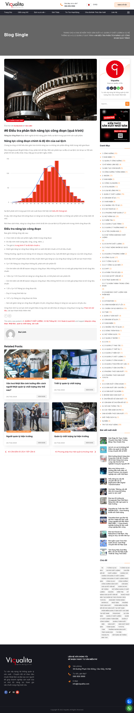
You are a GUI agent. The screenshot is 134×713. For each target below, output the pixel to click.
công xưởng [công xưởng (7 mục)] (123, 581)
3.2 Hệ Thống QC (50, 321)
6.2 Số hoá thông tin (110, 406)
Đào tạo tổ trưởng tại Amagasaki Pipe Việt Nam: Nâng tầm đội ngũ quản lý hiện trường (118, 501)
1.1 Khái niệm (107, 157)
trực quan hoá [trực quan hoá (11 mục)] (107, 632)
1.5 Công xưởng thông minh (113, 172)
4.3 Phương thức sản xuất (113, 371)
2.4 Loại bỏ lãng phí (110, 190)
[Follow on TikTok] (111, 88)
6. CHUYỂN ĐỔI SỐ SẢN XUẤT (113, 399)
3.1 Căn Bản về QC (109, 198)
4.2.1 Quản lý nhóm (110, 338)
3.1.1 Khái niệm (107, 201)
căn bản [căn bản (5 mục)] (125, 584)
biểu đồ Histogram (59, 211)
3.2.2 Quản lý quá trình (82, 35)
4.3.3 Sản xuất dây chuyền (113, 387)
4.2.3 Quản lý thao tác (111, 345)
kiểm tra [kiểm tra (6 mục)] (120, 592)
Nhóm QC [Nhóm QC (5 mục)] (105, 602)
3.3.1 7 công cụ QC (109, 261)
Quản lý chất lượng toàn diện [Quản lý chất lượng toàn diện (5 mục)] (114, 617)
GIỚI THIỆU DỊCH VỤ (109, 417)
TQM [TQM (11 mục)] (103, 629)
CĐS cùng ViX (23, 12)
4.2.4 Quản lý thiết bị (111, 349)
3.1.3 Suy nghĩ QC (109, 209)
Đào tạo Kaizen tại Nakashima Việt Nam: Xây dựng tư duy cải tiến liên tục (119, 534)
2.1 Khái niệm (107, 179)
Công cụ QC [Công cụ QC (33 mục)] (110, 581)
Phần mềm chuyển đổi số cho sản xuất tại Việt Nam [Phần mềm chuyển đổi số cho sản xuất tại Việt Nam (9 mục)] (114, 607)
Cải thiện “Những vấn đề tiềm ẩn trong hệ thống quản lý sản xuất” (117, 491)
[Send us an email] (115, 88)
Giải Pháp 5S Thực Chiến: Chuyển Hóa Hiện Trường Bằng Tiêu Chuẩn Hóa (118, 440)
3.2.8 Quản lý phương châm (113, 254)
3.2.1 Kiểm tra (107, 220)
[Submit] (127, 104)
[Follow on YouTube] (121, 88)
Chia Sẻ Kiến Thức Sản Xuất (95, 12)
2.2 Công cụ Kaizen (109, 183)
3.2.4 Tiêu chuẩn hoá (110, 231)
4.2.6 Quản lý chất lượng (112, 356)
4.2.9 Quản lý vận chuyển (112, 368)
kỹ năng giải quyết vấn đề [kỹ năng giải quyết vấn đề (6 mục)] (114, 593)
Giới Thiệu (55, 12)
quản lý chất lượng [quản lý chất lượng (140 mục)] (113, 616)
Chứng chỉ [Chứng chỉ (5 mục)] (124, 573)
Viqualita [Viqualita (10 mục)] (105, 635)
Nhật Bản (12, 324)
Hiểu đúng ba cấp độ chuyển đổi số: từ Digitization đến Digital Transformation (116, 481)
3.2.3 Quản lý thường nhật (113, 227)
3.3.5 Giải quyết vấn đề (111, 276)
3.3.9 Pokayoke (108, 301)
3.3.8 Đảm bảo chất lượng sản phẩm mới (114, 293)
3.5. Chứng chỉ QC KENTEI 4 (112, 308)
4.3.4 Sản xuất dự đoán (111, 391)
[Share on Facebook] (6, 316)
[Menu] (128, 12)
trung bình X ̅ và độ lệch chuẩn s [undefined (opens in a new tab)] (27, 245)
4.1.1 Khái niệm (107, 323)
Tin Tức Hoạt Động (72, 12)
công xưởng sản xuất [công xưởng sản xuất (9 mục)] (110, 584)
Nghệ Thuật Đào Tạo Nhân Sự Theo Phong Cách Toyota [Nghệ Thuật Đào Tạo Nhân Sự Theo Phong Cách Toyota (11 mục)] (115, 597)
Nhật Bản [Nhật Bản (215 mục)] (115, 602)
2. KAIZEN (105, 175)
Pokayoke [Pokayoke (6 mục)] (116, 613)
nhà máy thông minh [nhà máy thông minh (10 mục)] (117, 600)
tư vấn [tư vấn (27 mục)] (118, 632)
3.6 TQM (105, 312)
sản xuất (35, 324)
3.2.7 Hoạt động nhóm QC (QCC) (115, 247)
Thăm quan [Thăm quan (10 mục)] (110, 627)
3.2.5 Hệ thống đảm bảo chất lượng (114, 236)
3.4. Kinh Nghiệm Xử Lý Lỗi (112, 305)
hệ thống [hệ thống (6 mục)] (105, 589)
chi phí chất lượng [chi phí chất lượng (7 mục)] (113, 570)
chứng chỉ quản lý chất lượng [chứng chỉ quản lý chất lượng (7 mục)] (113, 576)
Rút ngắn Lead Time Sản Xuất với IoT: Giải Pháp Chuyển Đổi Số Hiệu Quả (117, 543)
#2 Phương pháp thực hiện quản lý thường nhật (76, 452)
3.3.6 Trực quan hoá (110, 280)
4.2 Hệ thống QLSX (109, 334)
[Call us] (118, 88)
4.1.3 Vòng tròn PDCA (110, 331)
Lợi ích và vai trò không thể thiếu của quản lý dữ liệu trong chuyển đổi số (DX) (118, 449)
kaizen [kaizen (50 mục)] (110, 592)
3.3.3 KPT (105, 269)
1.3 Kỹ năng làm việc (110, 164)
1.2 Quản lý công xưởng (112, 161)
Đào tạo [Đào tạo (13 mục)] (105, 637)
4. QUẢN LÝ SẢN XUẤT (110, 316)
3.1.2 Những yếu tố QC (111, 205)
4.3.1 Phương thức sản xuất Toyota (113, 376)
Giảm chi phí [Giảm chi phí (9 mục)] (122, 586)
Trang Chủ (8, 12)
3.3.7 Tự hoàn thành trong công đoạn (115, 285)
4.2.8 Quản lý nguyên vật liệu (114, 364)
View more (41, 396)
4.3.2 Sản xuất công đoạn (113, 384)
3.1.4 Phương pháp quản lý (113, 213)
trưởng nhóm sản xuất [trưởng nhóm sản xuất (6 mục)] (117, 629)
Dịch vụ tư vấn (40, 12)
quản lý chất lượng (24, 324)
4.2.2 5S (105, 342)
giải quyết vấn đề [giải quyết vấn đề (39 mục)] (108, 586)
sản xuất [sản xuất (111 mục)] (111, 624)
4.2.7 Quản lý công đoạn (112, 360)
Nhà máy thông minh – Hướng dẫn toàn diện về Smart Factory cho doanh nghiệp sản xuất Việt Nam (118, 471)
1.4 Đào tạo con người (111, 168)
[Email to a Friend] (9, 316)
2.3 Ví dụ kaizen (108, 187)
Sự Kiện (105, 421)
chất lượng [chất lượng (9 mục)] (112, 573)
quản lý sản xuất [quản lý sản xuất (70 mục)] (119, 621)
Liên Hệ (114, 12)
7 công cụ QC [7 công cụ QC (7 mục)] (111, 568)
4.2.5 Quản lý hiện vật (111, 353)
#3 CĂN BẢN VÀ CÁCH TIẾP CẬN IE (19, 452)
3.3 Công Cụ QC (108, 257)
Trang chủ (68, 33)
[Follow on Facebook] (108, 88)
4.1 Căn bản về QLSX (110, 319)
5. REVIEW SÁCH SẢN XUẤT (112, 395)
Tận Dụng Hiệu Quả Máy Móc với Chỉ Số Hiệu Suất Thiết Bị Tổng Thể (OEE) (118, 552)
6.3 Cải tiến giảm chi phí (111, 410)
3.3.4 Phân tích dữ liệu (111, 272)
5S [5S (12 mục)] (102, 568)
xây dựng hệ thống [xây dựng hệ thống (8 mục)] (119, 635)
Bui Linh (29, 126)
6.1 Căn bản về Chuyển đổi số (114, 402)
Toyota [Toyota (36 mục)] (121, 627)
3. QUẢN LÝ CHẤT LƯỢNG (112, 33)
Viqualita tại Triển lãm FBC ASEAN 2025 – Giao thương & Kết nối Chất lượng (118, 510)
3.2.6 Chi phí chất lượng (112, 244)
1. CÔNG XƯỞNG (108, 153)
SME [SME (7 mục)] (103, 624)
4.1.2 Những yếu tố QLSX (112, 327)
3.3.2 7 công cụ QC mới (111, 265)
